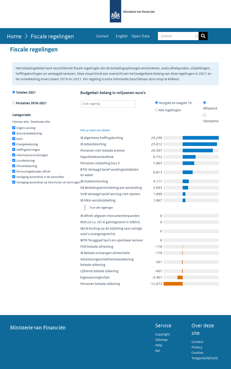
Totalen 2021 (24, 92)
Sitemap (161, 339)
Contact (102, 36)
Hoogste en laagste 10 (173, 103)
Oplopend (211, 118)
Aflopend (210, 105)
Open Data (140, 36)
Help (158, 345)
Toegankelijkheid (205, 358)
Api (157, 350)
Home (14, 36)
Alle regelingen (168, 110)
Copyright (162, 334)
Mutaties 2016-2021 (29, 103)
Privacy (197, 347)
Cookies (197, 352)
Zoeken (203, 36)
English (122, 36)
